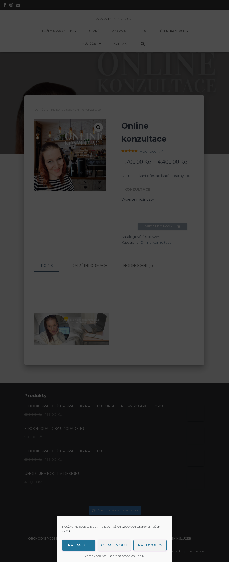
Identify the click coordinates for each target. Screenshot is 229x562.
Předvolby (150, 545)
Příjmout (79, 545)
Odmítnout (114, 545)
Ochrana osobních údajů (126, 556)
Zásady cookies (95, 556)
